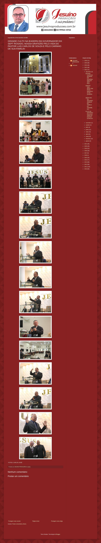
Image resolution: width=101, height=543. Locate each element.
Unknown (74, 65)
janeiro (88, 141)
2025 (85, 63)
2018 (85, 150)
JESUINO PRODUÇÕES (75, 62)
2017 (85, 153)
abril (87, 134)
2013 (85, 162)
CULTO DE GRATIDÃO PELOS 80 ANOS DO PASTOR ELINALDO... (89, 116)
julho (87, 127)
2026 (85, 60)
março (87, 136)
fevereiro (88, 138)
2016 (85, 155)
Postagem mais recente (14, 521)
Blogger (58, 534)
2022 (85, 69)
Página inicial (35, 521)
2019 (85, 148)
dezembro (88, 71)
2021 (85, 144)
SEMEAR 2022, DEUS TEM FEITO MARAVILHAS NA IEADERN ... (89, 90)
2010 (85, 169)
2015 (85, 157)
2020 (85, 146)
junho (87, 129)
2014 (85, 160)
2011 (85, 166)
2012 (85, 164)
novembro (88, 122)
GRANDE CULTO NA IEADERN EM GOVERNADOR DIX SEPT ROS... (89, 78)
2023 (85, 67)
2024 (85, 65)
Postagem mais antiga (57, 521)
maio (87, 132)
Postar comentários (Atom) (19, 524)
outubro (88, 125)
